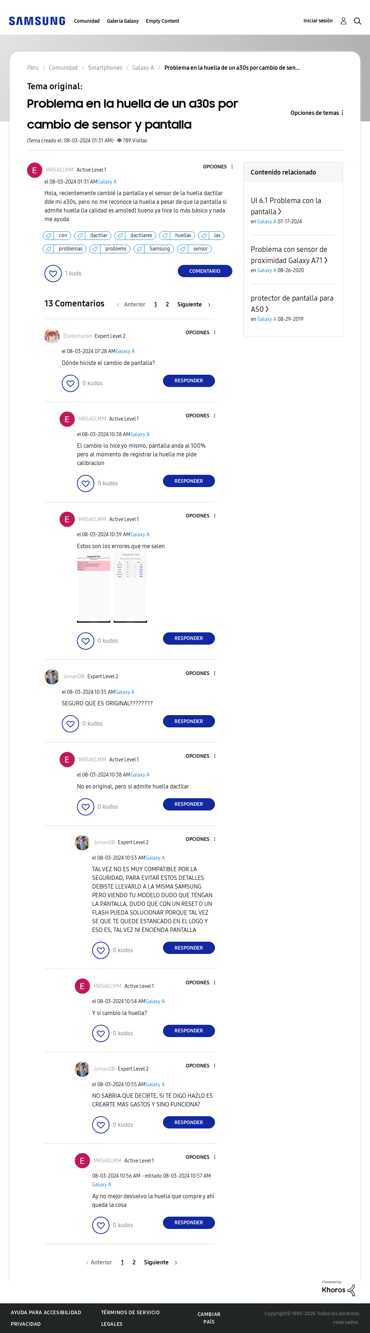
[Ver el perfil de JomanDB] (74, 677)
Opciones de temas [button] (315, 112)
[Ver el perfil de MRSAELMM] (60, 170)
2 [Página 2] (167, 304)
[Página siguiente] (194, 304)
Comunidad (87, 21)
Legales (112, 1324)
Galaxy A (107, 182)
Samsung (160, 249)
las (217, 235)
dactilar (98, 235)
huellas (183, 235)
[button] (219, 167)
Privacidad (26, 1324)
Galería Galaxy (123, 21)
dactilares (141, 235)
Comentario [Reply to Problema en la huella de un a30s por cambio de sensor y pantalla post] (204, 271)
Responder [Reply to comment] (189, 381)
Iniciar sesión (318, 21)
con (63, 235)
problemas (70, 249)
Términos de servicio (130, 1313)
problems (116, 249)
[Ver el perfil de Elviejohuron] (77, 336)
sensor (200, 249)
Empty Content (162, 21)
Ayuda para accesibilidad (46, 1313)
